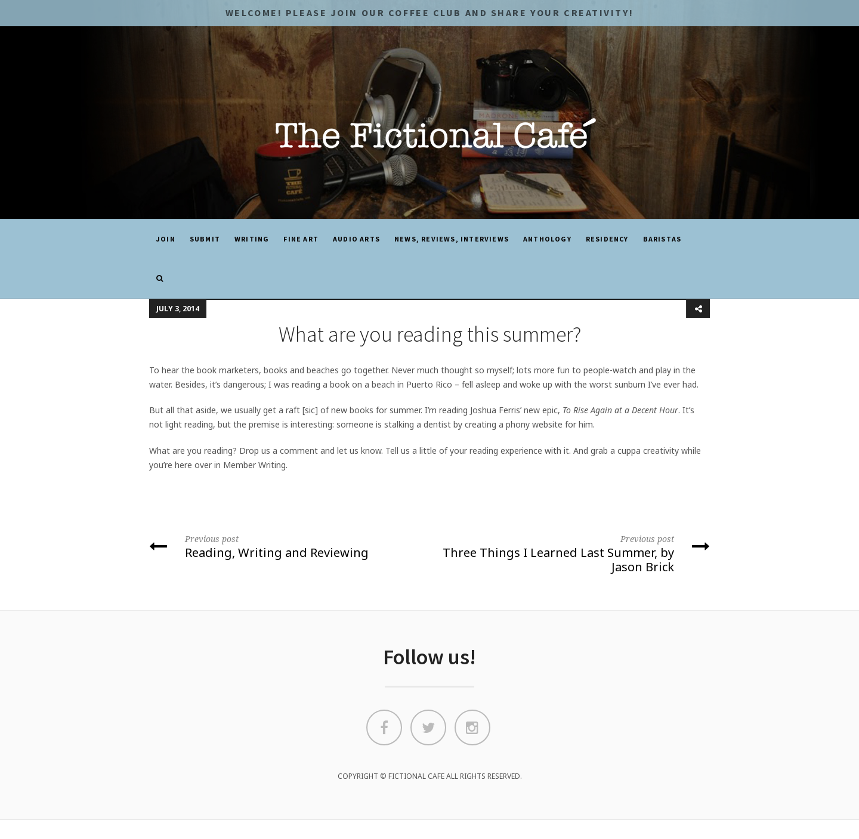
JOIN (165, 238)
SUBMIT (205, 238)
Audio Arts (356, 238)
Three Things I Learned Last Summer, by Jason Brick (574, 553)
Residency (607, 238)
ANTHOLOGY (547, 238)
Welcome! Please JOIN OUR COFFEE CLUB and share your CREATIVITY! (429, 12)
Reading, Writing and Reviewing (285, 546)
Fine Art (301, 238)
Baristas (662, 238)
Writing (251, 238)
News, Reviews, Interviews (451, 238)
